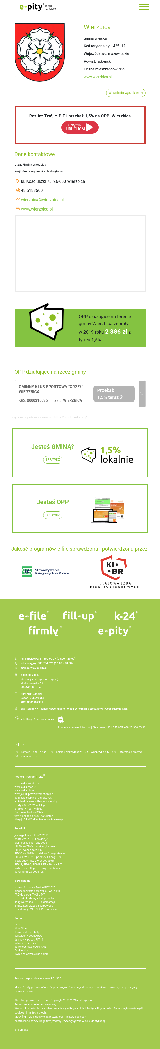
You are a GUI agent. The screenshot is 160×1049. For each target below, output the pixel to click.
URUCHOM (75, 127)
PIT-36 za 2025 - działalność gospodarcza (40, 853)
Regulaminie (76, 1008)
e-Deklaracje (22, 880)
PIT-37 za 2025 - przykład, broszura (36, 846)
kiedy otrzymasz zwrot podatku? (34, 860)
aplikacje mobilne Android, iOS (33, 797)
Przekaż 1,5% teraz (108, 394)
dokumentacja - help (27, 932)
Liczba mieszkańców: (101, 69)
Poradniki (20, 828)
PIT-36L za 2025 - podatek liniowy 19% (38, 857)
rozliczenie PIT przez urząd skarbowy (37, 868)
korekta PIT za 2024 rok (29, 871)
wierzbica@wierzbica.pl (42, 199)
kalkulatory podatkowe (28, 935)
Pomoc (19, 918)
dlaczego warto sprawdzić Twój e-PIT (37, 891)
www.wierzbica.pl (98, 77)
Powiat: (90, 61)
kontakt (25, 752)
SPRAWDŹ (53, 459)
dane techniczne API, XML (31, 946)
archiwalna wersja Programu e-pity (36, 801)
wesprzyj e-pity (100, 752)
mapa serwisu (29, 756)
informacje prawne (130, 752)
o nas (43, 752)
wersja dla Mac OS (26, 787)
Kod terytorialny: (97, 46)
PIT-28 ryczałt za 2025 (28, 850)
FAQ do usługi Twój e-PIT (30, 894)
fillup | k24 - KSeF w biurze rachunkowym (40, 819)
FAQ (17, 925)
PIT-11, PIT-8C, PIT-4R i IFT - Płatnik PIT (38, 864)
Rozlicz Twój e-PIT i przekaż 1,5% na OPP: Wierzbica (80, 115)
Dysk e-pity (21, 950)
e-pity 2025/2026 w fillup (30, 805)
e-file (19, 744)
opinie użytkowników (69, 752)
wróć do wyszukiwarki (128, 93)
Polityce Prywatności (99, 1008)
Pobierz (30, 775)
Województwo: (95, 54)
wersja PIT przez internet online (34, 794)
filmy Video (21, 928)
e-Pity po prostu (38, 7)
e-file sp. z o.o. (86, 1000)
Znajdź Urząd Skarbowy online (35, 719)
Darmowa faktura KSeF (29, 812)
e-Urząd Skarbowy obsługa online (35, 898)
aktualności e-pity (25, 943)
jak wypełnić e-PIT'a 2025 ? (31, 835)
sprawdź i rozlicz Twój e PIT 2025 (35, 887)
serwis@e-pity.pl (36, 668)
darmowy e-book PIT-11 (29, 939)
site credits (21, 1030)
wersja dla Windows (27, 783)
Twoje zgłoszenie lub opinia (32, 954)
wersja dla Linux (24, 790)
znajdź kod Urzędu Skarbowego (34, 905)
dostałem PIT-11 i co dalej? (31, 839)
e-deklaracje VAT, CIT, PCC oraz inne (37, 909)
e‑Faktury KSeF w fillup (28, 808)
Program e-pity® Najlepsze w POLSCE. (38, 978)
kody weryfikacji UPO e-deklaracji (35, 902)
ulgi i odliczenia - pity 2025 (31, 842)
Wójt (18, 171)
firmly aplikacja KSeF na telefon (34, 816)
